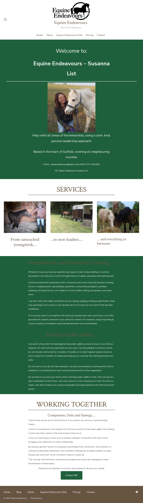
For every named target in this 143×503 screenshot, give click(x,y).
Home (39, 35)
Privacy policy (36, 498)
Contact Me (71, 475)
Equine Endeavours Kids (69, 35)
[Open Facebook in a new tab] (136, 492)
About (49, 35)
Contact (101, 35)
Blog (19, 492)
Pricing (89, 35)
